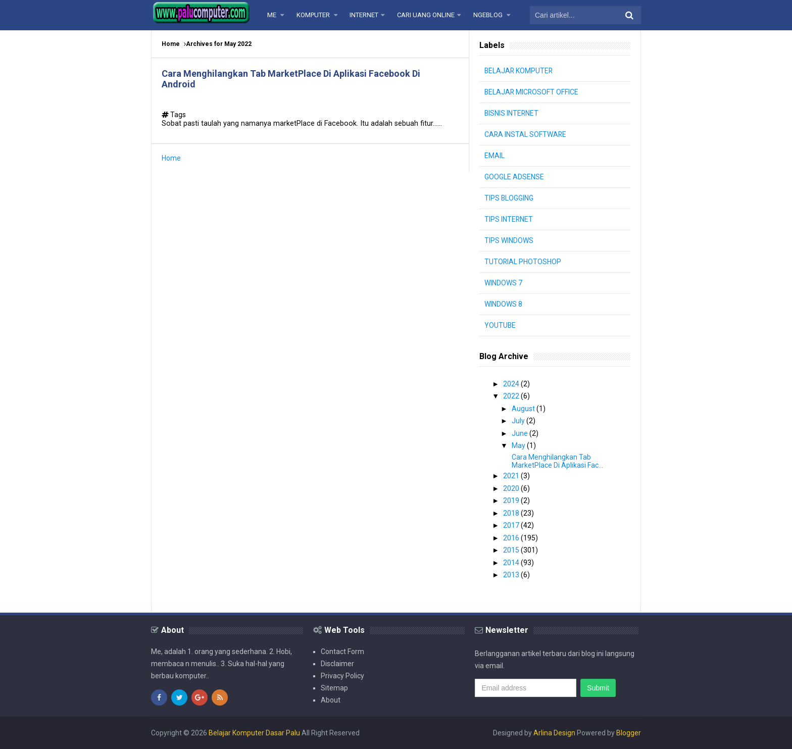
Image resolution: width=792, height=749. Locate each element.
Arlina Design (554, 733)
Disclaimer (337, 664)
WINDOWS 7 (503, 283)
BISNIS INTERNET (511, 113)
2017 (512, 525)
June (520, 433)
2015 (512, 550)
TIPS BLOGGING (509, 198)
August (524, 409)
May (519, 445)
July (519, 421)
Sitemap (334, 688)
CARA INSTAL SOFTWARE (525, 134)
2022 (512, 396)
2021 (512, 476)
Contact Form (342, 651)
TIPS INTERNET (508, 219)
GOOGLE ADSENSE (514, 177)
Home (171, 43)
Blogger (628, 733)
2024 (512, 384)
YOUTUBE (500, 325)
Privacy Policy (342, 676)
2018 (512, 513)
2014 (512, 563)
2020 (512, 488)
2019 (512, 500)
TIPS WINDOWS (508, 240)
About (330, 700)
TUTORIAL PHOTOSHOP (523, 262)
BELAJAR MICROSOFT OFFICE (532, 92)
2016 (512, 538)
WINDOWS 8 (503, 304)
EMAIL (494, 156)
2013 (512, 575)
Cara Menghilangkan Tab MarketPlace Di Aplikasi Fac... (557, 461)
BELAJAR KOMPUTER (519, 71)
